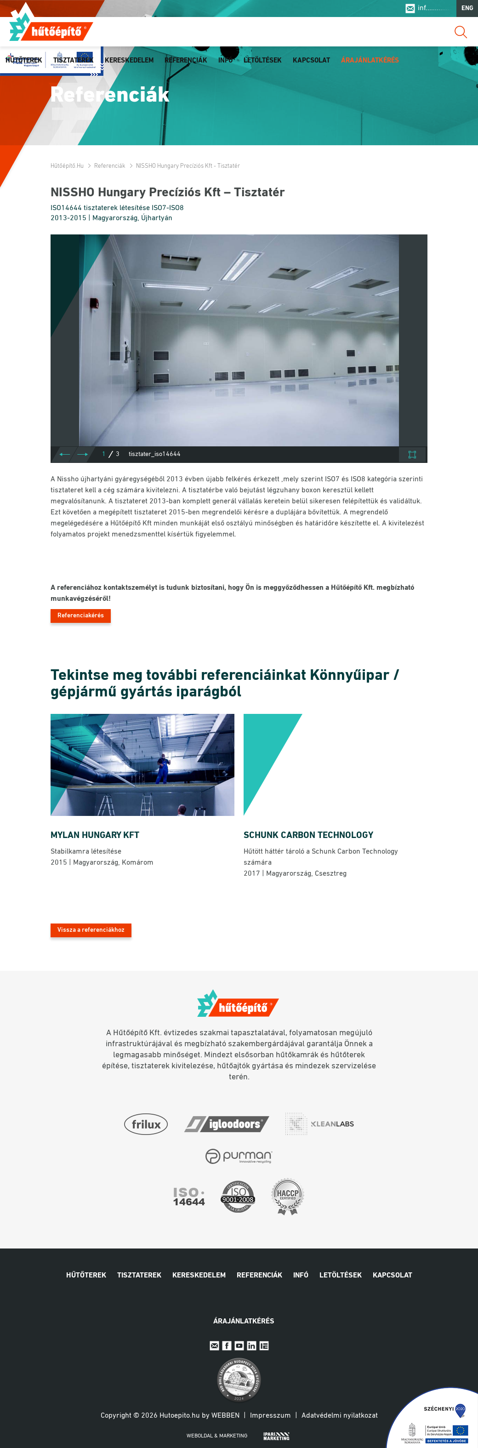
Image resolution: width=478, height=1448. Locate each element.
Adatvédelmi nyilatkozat (340, 1415)
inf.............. (434, 8)
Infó (225, 60)
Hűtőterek (24, 60)
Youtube (239, 1346)
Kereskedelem (129, 60)
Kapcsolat (311, 60)
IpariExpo (264, 1346)
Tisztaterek (73, 60)
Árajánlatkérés (370, 60)
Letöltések (263, 60)
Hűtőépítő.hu (51, 26)
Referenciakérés (80, 615)
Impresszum (270, 1415)
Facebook (227, 1346)
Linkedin (251, 1346)
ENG (467, 8)
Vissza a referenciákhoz (91, 930)
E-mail (214, 1346)
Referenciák (186, 60)
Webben (225, 1415)
